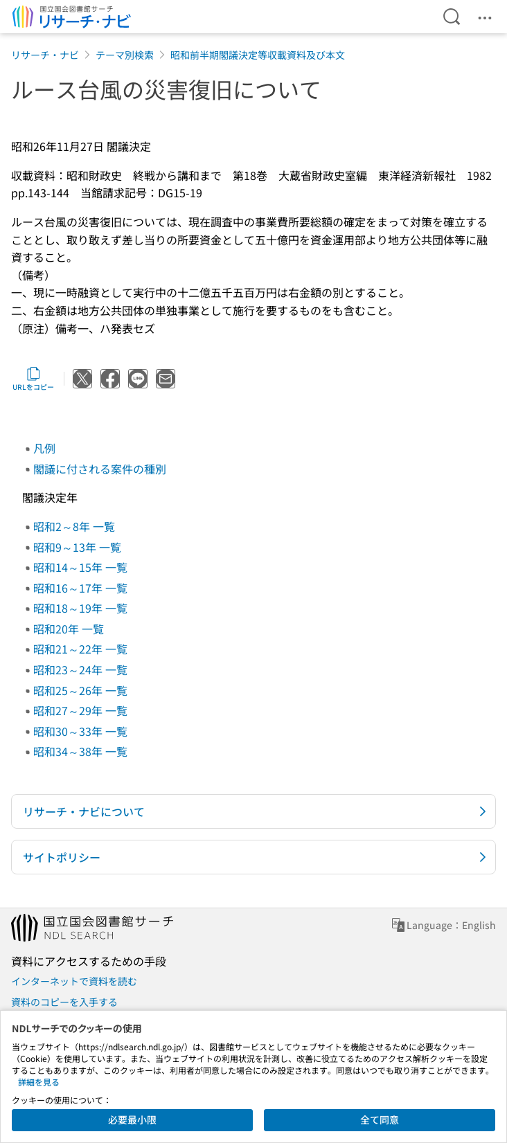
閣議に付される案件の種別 (99, 468)
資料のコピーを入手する (64, 1002)
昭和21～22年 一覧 (80, 648)
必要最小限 (132, 1119)
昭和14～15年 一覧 (80, 567)
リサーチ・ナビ (45, 55)
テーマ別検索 (125, 55)
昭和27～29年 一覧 (80, 710)
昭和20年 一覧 (68, 628)
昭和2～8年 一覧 (74, 526)
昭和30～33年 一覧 (80, 731)
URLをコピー (33, 379)
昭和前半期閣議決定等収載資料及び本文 (257, 55)
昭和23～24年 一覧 (80, 669)
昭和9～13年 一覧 (77, 547)
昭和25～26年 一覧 (80, 690)
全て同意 (379, 1119)
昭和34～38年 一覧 (80, 751)
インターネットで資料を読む (74, 981)
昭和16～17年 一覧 (80, 587)
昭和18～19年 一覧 (80, 608)
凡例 (44, 448)
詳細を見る (39, 1082)
